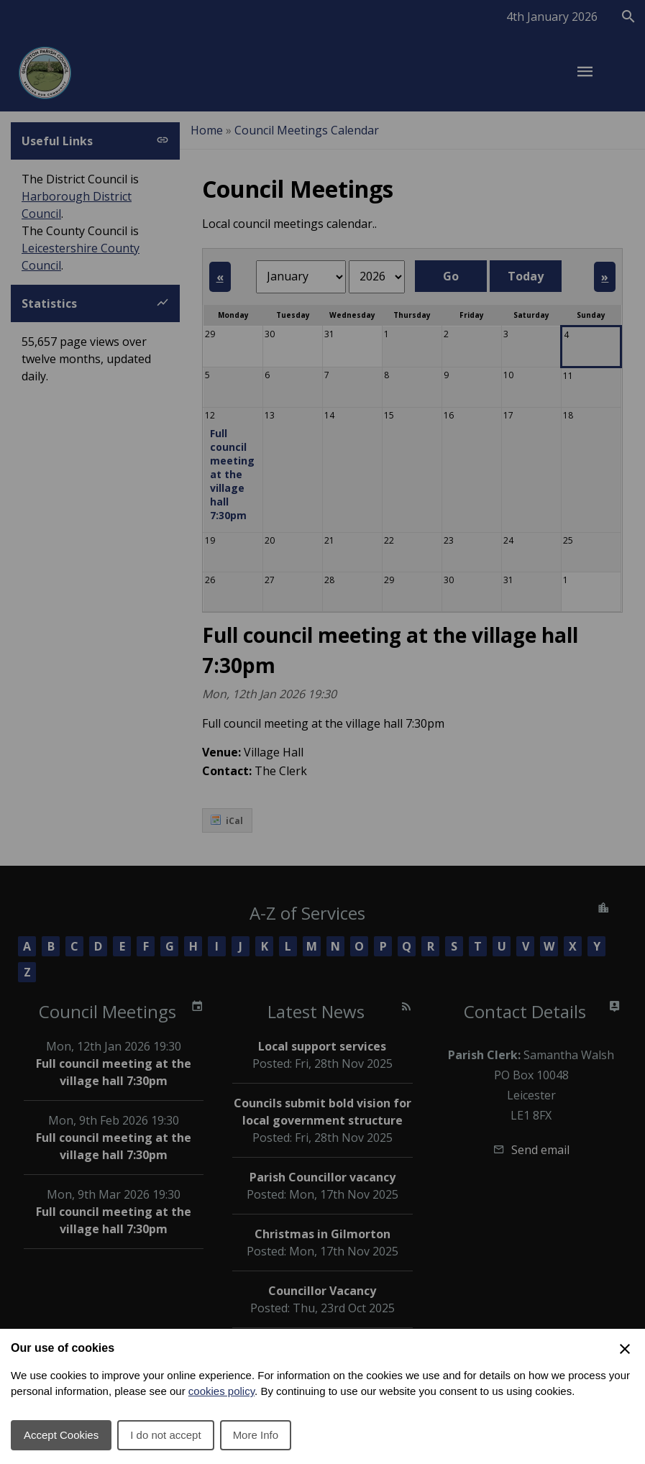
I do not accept (165, 1435)
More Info (255, 1435)
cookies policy (221, 1391)
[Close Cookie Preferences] (624, 1349)
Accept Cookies (61, 1435)
